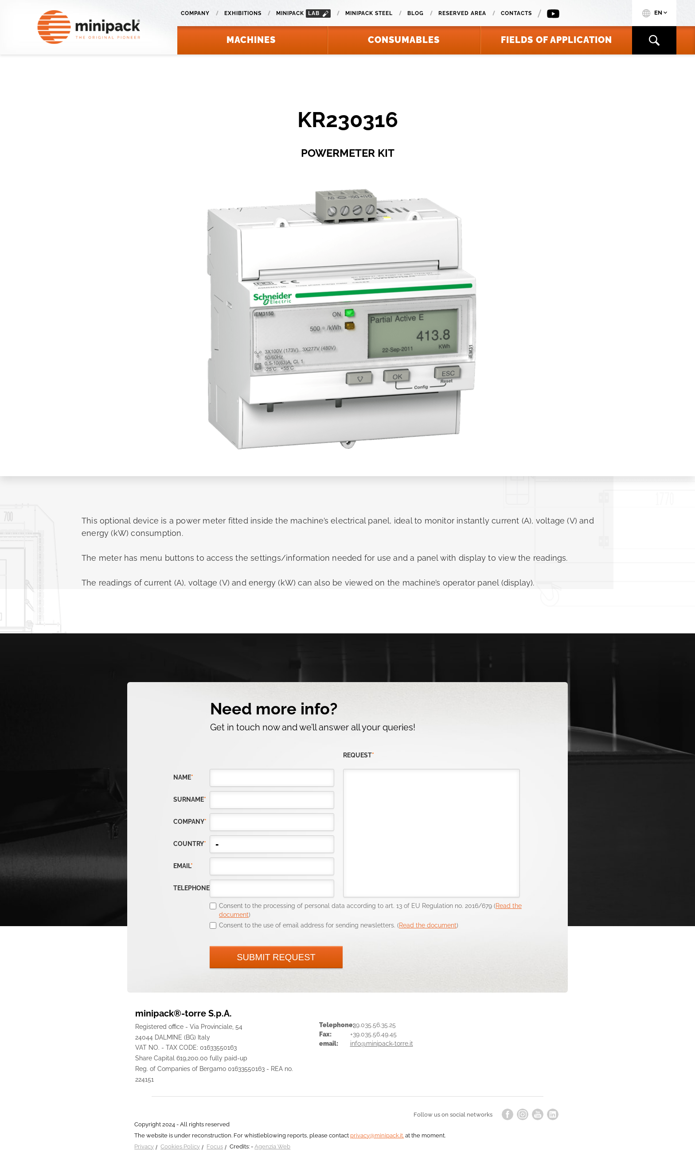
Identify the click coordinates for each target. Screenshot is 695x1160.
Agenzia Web (272, 1146)
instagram (522, 1114)
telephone (191, 888)
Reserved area (462, 13)
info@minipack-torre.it (381, 1043)
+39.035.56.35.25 (373, 1024)
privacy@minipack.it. (377, 1135)
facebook (507, 1114)
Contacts (516, 13)
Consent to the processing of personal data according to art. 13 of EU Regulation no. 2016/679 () (370, 910)
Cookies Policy (180, 1146)
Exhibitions (243, 13)
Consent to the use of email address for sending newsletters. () (338, 925)
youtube (537, 1114)
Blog (415, 13)
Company (195, 13)
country (189, 843)
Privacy (144, 1146)
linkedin (552, 1114)
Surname (189, 799)
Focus (215, 1146)
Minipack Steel (369, 13)
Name (183, 777)
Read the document (428, 925)
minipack (303, 13)
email (183, 865)
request (358, 755)
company (190, 821)
